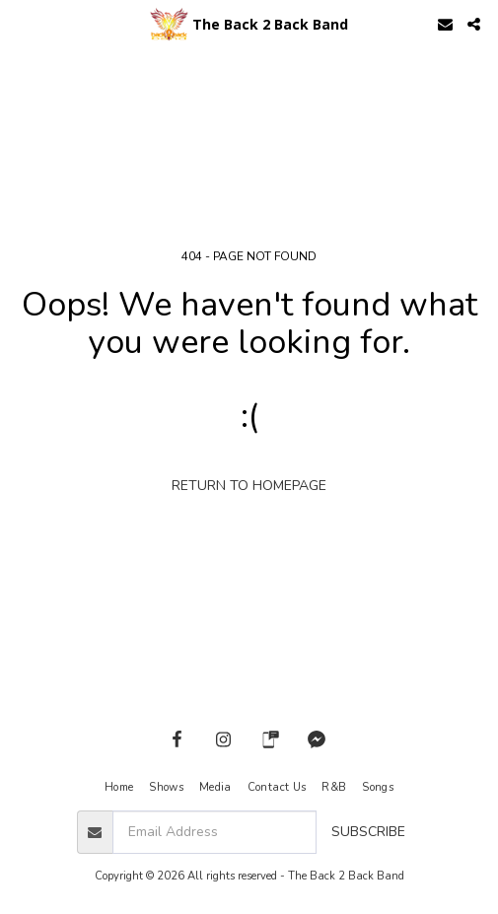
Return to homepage (249, 485)
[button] (21, 23)
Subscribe (368, 831)
